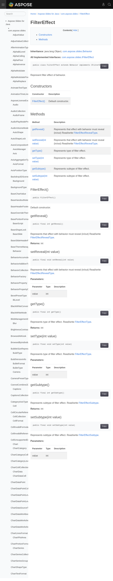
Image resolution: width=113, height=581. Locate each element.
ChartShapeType (19, 567)
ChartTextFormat (18, 573)
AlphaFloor (18, 60)
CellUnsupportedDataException (25, 440)
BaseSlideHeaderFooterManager (26, 240)
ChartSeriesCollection (21, 554)
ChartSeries (18, 548)
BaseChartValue (18, 194)
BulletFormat (19, 363)
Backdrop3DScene (19, 177)
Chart (15, 444)
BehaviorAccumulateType (23, 257)
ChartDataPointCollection (23, 488)
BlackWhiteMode (19, 313)
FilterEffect (85, 14)
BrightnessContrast (20, 329)
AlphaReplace (19, 81)
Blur (15, 323)
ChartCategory (20, 448)
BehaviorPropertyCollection (23, 289)
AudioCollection (18, 111)
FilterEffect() (38, 101)
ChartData (18, 471)
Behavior (17, 251)
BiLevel (16, 300)
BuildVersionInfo (18, 359)
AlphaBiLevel (19, 52)
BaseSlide (17, 234)
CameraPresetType (20, 378)
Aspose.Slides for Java (48, 14)
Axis (15, 153)
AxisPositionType (19, 170)
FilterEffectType (83, 329)
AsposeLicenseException (22, 100)
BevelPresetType (19, 295)
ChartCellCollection (20, 467)
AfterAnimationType (20, 47)
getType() (37, 158)
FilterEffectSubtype (89, 410)
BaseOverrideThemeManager (25, 213)
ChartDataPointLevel (20, 495)
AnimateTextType (19, 88)
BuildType (17, 353)
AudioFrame (18, 115)
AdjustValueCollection (21, 41)
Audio (15, 104)
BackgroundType (19, 187)
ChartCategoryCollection (22, 455)
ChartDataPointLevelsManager (25, 501)
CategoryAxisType (19, 402)
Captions (17, 389)
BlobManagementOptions (23, 319)
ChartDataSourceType (21, 508)
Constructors (45, 35)
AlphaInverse (19, 64)
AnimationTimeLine (20, 94)
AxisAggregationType (21, 160)
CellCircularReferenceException (26, 412)
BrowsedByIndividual (20, 342)
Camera (16, 372)
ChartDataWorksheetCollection (25, 527)
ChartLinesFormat (19, 533)
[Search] (15, 14)
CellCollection (19, 416)
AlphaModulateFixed (20, 77)
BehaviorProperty (19, 283)
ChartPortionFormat (20, 544)
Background (18, 181)
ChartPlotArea (19, 537)
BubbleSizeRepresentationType (25, 349)
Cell (14, 406)
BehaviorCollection (19, 270)
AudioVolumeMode (20, 128)
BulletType (18, 368)
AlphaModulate (18, 71)
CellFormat (18, 421)
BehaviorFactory (18, 276)
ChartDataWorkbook (20, 514)
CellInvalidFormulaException (24, 427)
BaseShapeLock (18, 230)
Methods (43, 39)
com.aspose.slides (17, 30)
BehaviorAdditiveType (21, 264)
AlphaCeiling (19, 56)
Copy (99, 66)
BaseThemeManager (20, 247)
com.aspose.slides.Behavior (77, 51)
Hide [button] (72, 30)
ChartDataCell (19, 476)
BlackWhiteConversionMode (24, 306)
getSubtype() (39, 176)
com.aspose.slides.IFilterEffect (78, 57)
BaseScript (18, 223)
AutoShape (18, 132)
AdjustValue (18, 35)
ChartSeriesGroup (19, 561)
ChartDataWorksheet (20, 520)
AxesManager (19, 149)
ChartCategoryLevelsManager (25, 461)
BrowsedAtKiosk (18, 336)
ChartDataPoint (18, 482)
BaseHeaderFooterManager (24, 206)
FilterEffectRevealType (65, 136)
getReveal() (38, 129)
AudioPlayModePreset (21, 122)
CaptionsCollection (19, 395)
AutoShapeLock (18, 138)
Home (33, 14)
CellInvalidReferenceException (25, 433)
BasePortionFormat (20, 219)
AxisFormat (18, 164)
